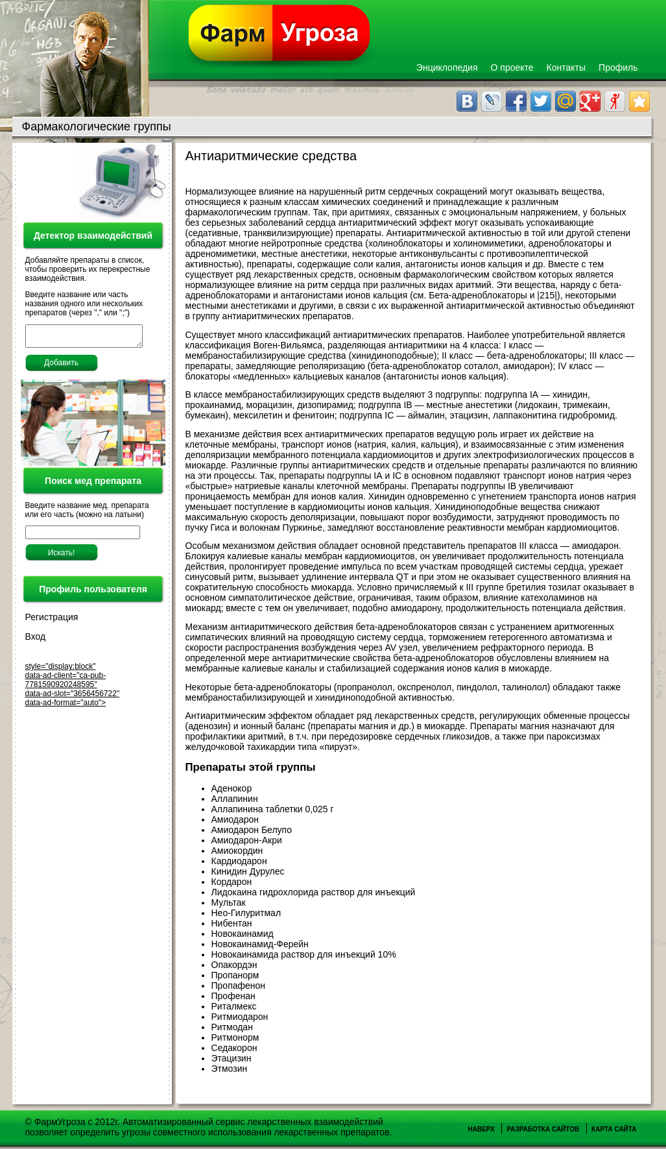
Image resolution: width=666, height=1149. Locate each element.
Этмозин (229, 1068)
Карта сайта (613, 1129)
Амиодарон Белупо (251, 830)
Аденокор (231, 788)
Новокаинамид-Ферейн (260, 944)
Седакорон (234, 1048)
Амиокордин (237, 850)
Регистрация (51, 621)
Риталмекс (234, 1006)
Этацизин (231, 1058)
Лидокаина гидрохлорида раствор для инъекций (313, 892)
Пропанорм (235, 975)
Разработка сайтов (542, 1129)
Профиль (618, 67)
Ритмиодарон (239, 1016)
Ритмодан (232, 1027)
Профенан (233, 996)
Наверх (481, 1129)
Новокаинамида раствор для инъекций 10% (303, 954)
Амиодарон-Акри (246, 840)
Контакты (566, 67)
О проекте (512, 67)
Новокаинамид (242, 933)
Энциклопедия (447, 67)
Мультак (228, 902)
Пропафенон (238, 985)
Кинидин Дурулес (248, 871)
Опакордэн (234, 965)
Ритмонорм (235, 1037)
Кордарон (231, 882)
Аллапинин (234, 798)
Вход (35, 640)
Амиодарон (235, 819)
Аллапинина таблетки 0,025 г (272, 809)
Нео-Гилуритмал (246, 913)
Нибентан (231, 923)
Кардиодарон (239, 861)
